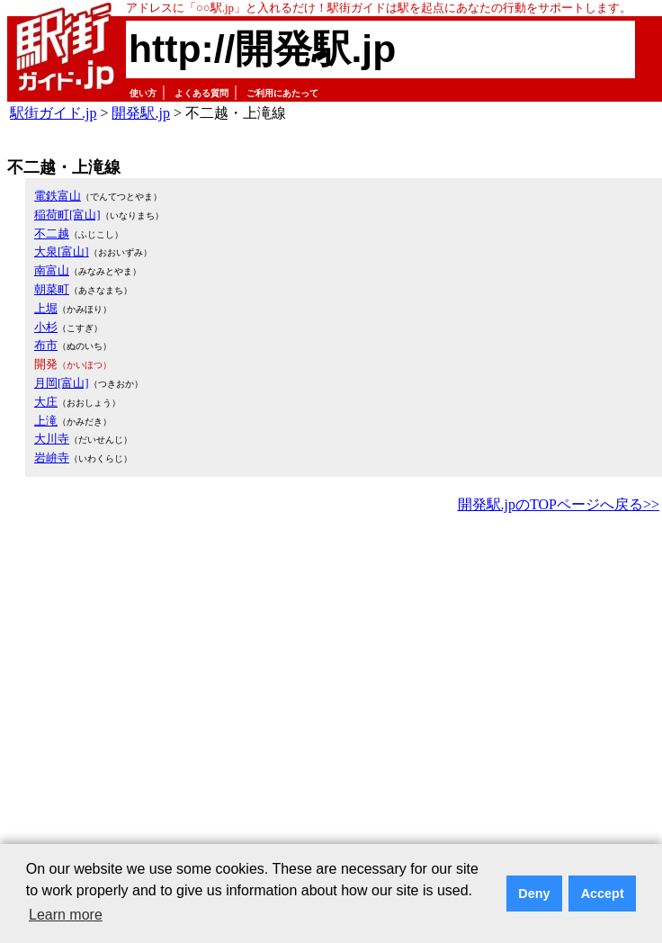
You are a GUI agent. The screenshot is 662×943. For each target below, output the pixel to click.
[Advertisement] (168, 695)
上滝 (46, 420)
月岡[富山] (61, 383)
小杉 (46, 327)
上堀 (46, 308)
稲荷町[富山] (67, 214)
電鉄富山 (57, 195)
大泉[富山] (61, 251)
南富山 (51, 270)
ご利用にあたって (282, 93)
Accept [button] (602, 893)
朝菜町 (51, 289)
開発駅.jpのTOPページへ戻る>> (558, 504)
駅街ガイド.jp (53, 113)
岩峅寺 (51, 457)
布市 (46, 345)
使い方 (143, 93)
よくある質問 (201, 93)
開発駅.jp (140, 113)
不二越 (51, 233)
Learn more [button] (66, 914)
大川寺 (51, 438)
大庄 (46, 402)
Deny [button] (534, 893)
